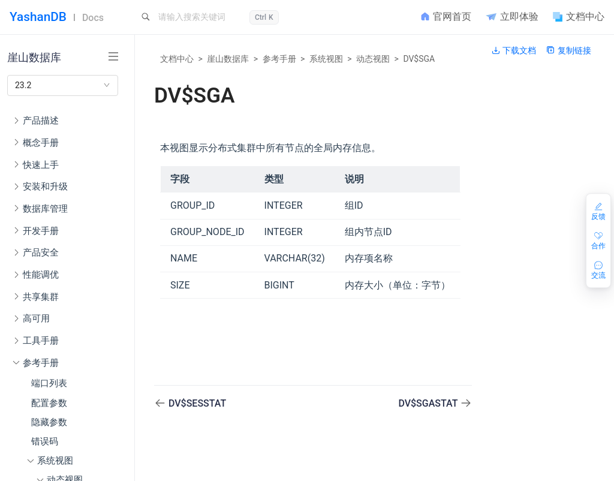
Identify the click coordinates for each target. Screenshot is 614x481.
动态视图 (373, 59)
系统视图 (326, 59)
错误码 (44, 441)
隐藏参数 (49, 422)
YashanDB (38, 17)
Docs (93, 17)
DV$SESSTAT (197, 403)
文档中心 (177, 59)
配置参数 (49, 403)
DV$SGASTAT (429, 403)
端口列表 (49, 383)
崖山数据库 (228, 59)
